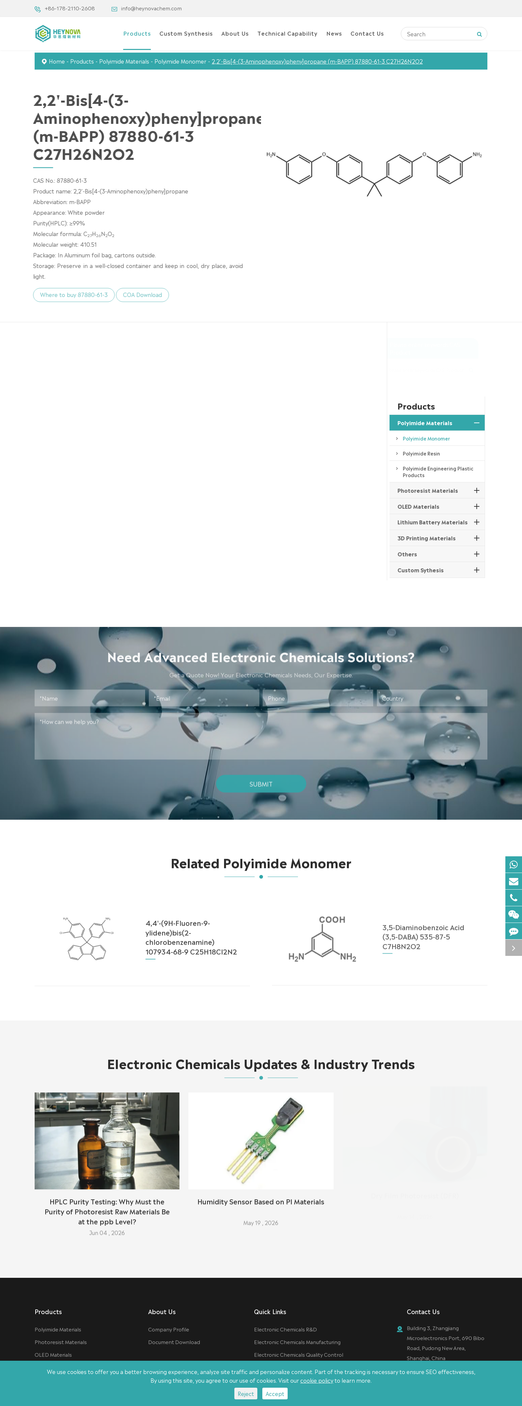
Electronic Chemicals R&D (285, 1329)
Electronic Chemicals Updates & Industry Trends (261, 1067)
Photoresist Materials (427, 490)
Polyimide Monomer (180, 61)
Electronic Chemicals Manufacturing (297, 1341)
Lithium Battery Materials (432, 522)
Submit (261, 778)
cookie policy (316, 1380)
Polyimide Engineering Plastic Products (438, 471)
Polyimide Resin (421, 453)
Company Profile (168, 1329)
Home (57, 61)
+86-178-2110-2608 (70, 8)
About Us (235, 33)
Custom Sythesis (420, 570)
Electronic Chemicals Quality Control (298, 1354)
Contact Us (367, 33)
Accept (275, 1393)
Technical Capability (287, 33)
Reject (246, 1393)
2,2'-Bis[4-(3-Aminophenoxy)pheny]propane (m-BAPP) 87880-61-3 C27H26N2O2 (317, 61)
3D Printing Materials (426, 538)
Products (137, 33)
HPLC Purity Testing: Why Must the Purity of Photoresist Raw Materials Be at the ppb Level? (107, 1206)
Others (407, 554)
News (334, 33)
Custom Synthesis (186, 33)
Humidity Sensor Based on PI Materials (260, 1196)
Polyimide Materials (124, 61)
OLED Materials (418, 506)
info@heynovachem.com (151, 8)
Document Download (174, 1341)
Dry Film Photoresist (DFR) (415, 1196)
